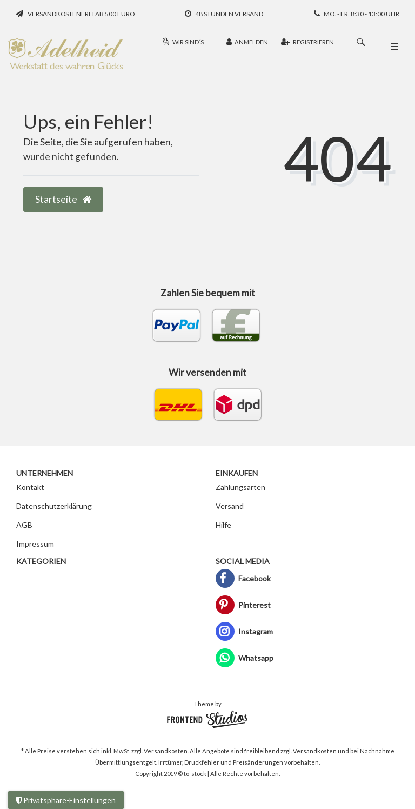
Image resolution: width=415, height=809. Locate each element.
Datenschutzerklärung (54, 505)
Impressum (35, 543)
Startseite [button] (63, 199)
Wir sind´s (183, 41)
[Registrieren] (307, 42)
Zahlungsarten (240, 487)
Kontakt (30, 487)
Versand (230, 505)
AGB (24, 524)
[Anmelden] (247, 42)
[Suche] (361, 42)
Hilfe (223, 524)
